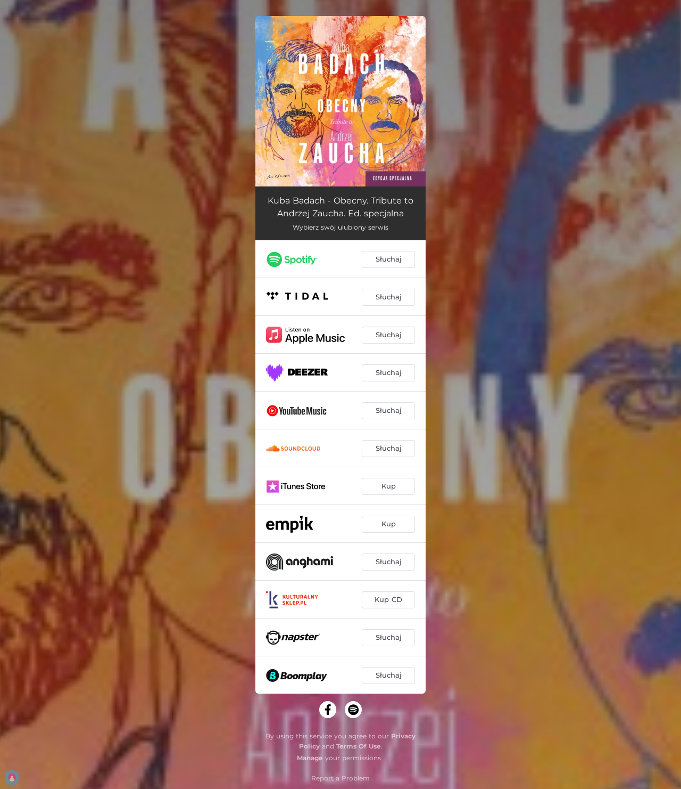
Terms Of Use (358, 746)
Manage (310, 758)
